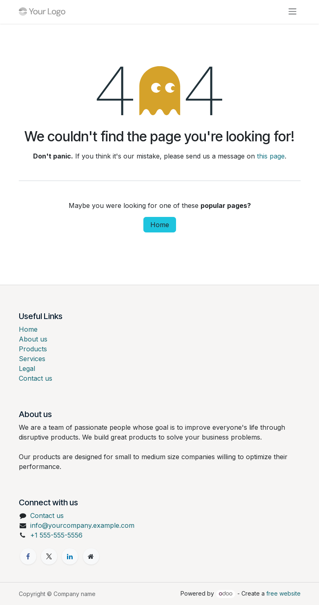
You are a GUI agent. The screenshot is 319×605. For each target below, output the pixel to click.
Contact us (35, 378)
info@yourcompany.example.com (82, 525)
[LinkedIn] (70, 556)
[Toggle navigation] (292, 11)
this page (271, 156)
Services (32, 359)
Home (159, 225)
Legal (27, 368)
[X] (49, 556)
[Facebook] (28, 556)
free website (283, 593)
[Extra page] (91, 556)
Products (33, 349)
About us (33, 339)
